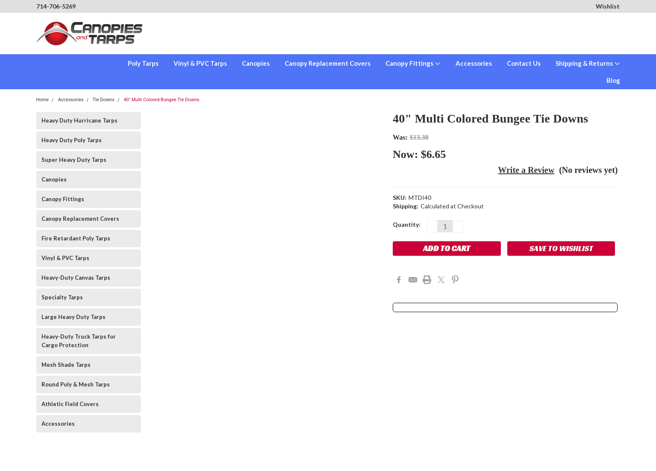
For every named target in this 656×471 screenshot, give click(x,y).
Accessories (474, 63)
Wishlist (608, 6)
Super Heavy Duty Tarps (73, 159)
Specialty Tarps (62, 297)
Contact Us (524, 63)
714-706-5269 (56, 6)
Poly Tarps (143, 63)
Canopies (256, 63)
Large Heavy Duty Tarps (73, 316)
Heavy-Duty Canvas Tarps (75, 277)
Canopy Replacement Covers (328, 63)
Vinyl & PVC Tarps (200, 63)
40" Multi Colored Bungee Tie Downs (161, 99)
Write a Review (526, 170)
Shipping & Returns (588, 63)
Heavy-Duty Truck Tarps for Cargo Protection (78, 340)
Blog (613, 80)
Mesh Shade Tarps (66, 364)
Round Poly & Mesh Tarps (75, 384)
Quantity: (407, 224)
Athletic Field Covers (70, 404)
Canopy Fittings (413, 63)
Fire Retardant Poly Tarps (75, 238)
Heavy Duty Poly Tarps (71, 140)
